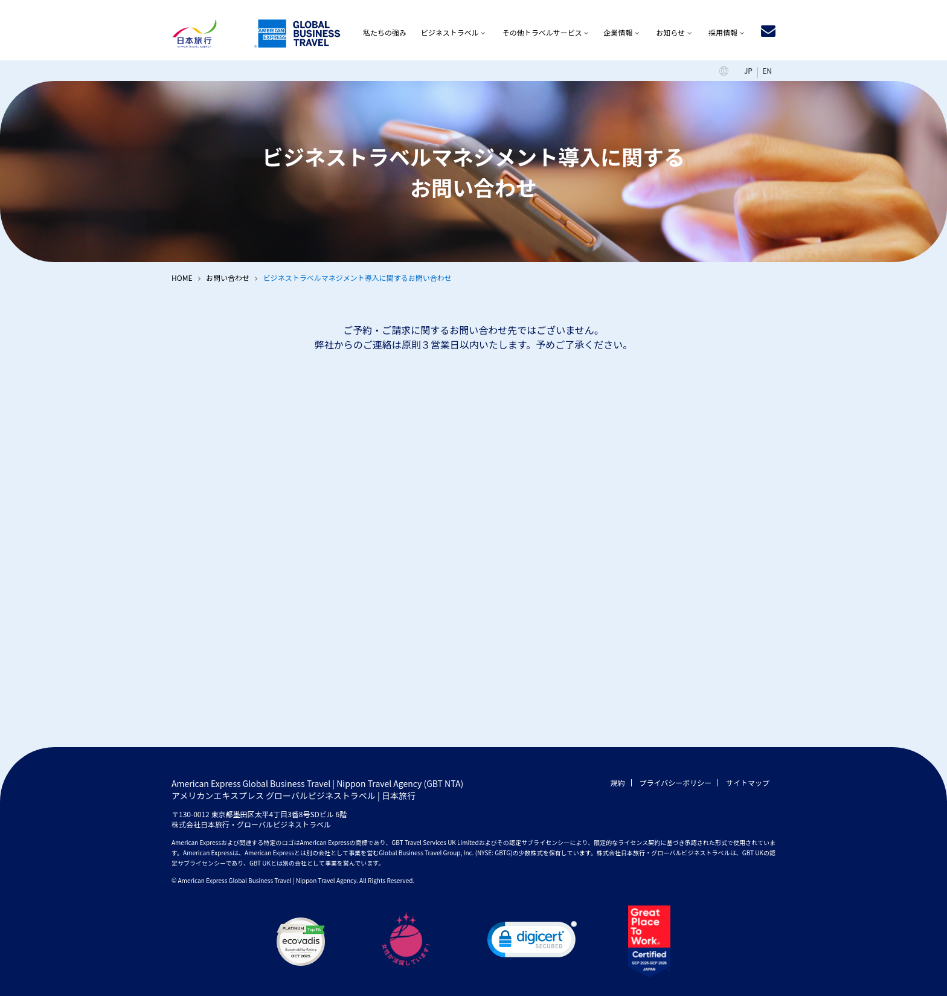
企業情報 (617, 32)
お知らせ (670, 32)
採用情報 (722, 32)
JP (748, 70)
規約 (618, 782)
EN (767, 70)
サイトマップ (747, 782)
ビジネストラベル (450, 32)
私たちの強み (384, 32)
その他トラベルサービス (542, 32)
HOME (182, 277)
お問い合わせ (227, 277)
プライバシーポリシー (676, 782)
